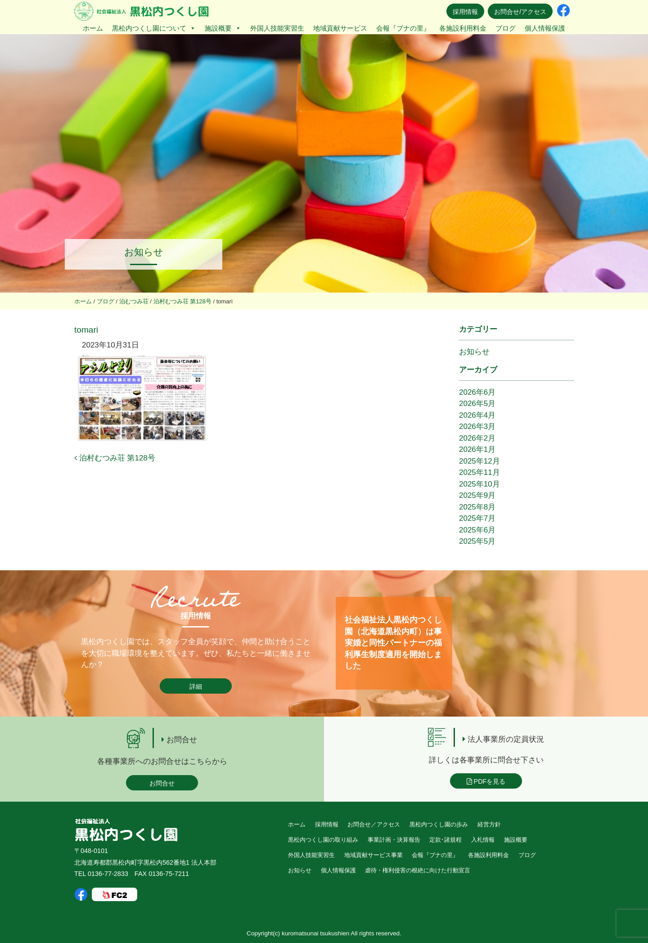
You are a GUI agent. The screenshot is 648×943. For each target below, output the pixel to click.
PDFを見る (486, 781)
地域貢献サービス (340, 28)
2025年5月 (477, 541)
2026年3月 (477, 426)
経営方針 (489, 824)
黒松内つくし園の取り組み (323, 839)
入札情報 (483, 839)
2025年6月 (477, 530)
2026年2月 (477, 438)
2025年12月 (479, 461)
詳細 (195, 686)
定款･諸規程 (445, 839)
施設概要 (223, 28)
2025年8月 (477, 507)
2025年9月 (477, 495)
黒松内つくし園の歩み (439, 824)
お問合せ (162, 783)
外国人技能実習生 (277, 28)
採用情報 (465, 11)
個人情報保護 (545, 28)
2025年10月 (479, 484)
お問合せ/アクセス (520, 11)
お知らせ (474, 351)
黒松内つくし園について (154, 28)
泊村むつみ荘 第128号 (114, 458)
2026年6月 (477, 392)
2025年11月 (479, 472)
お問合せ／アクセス (373, 824)
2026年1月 (477, 449)
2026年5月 (477, 403)
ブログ (505, 28)
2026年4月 (477, 415)
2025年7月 (477, 518)
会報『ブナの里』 (403, 28)
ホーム (93, 28)
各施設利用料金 (462, 28)
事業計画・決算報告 (394, 839)
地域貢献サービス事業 (373, 855)
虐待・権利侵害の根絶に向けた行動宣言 (417, 870)
